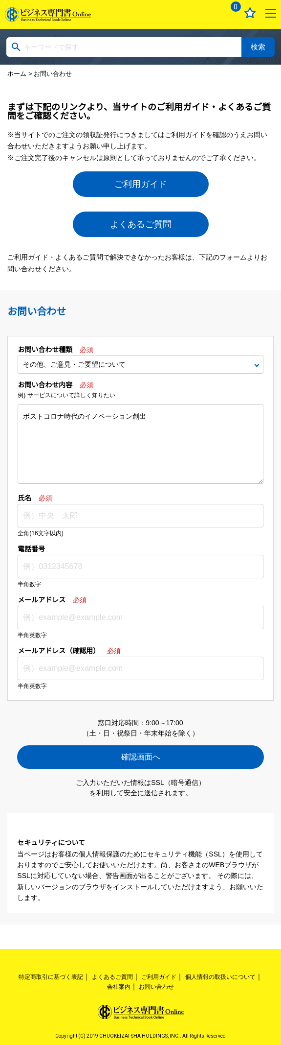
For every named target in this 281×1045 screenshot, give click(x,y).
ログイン (208, 13)
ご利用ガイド (140, 184)
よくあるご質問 (141, 224)
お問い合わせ (156, 986)
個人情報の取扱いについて (220, 977)
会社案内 (118, 986)
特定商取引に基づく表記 (51, 977)
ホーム (16, 73)
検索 (258, 47)
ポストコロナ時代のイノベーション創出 (140, 444)
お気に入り (250, 13)
